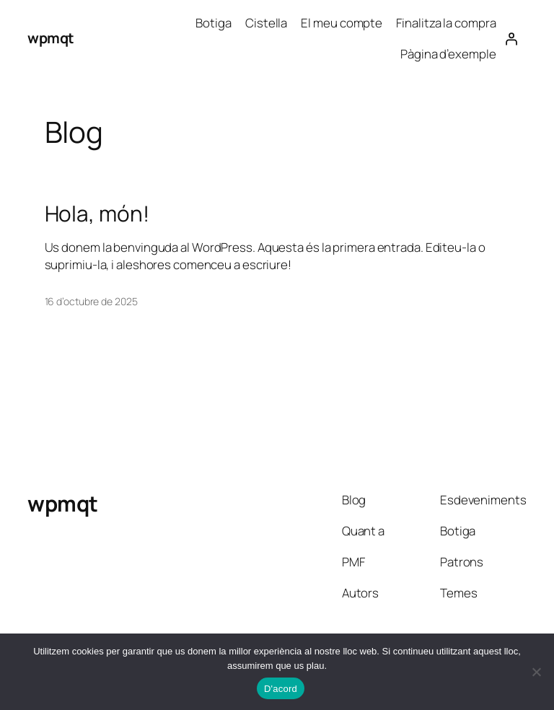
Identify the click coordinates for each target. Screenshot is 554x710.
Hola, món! (97, 213)
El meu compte (341, 22)
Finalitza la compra (446, 22)
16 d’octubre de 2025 (91, 301)
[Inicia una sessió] (511, 38)
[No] (536, 672)
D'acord (280, 688)
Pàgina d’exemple (448, 53)
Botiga (213, 22)
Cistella (266, 22)
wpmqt (50, 38)
